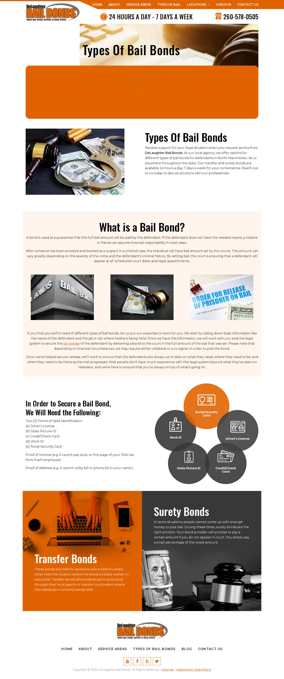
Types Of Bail (169, 4)
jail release (71, 343)
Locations (196, 4)
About (114, 4)
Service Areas (138, 4)
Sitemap (168, 670)
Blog (187, 649)
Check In (223, 4)
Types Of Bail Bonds (154, 649)
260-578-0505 (240, 16)
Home (97, 4)
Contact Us (247, 4)
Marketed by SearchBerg (193, 670)
